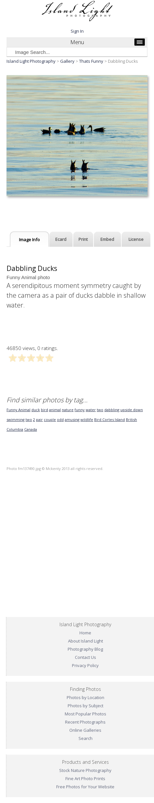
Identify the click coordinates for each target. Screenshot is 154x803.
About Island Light (85, 641)
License (136, 239)
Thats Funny (91, 61)
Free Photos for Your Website (85, 787)
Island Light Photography (31, 61)
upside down (131, 409)
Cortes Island (113, 419)
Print (83, 239)
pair (39, 419)
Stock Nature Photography (85, 770)
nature (68, 409)
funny (80, 409)
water (91, 409)
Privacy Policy (85, 665)
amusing (72, 419)
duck (35, 409)
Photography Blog (85, 649)
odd (60, 419)
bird (44, 409)
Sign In (77, 31)
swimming (16, 419)
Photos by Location (85, 697)
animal (55, 409)
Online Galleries (85, 730)
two (100, 409)
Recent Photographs (85, 722)
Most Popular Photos (85, 714)
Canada (30, 429)
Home (85, 633)
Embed (107, 239)
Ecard (60, 239)
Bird (98, 419)
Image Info (29, 240)
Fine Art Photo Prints (85, 778)
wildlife (86, 419)
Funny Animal (18, 409)
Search (85, 738)
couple (50, 419)
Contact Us (85, 657)
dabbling (111, 409)
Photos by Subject (85, 706)
